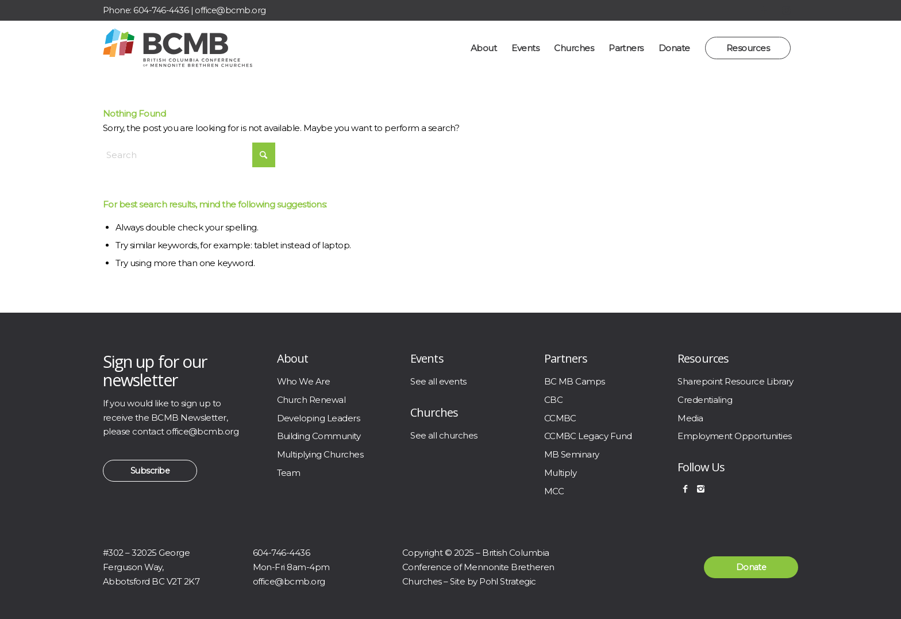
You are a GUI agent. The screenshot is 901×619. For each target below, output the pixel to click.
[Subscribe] (150, 471)
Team (289, 472)
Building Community (319, 435)
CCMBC (560, 418)
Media (690, 418)
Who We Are (303, 381)
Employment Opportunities (734, 435)
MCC (554, 491)
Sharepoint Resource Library (735, 381)
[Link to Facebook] (763, 10)
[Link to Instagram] (786, 10)
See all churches (444, 435)
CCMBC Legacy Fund (588, 435)
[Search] (189, 155)
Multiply (560, 472)
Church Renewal (311, 399)
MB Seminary (571, 454)
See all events (438, 381)
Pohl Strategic (507, 581)
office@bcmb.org (230, 10)
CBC (553, 399)
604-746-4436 (160, 10)
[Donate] (751, 567)
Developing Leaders (318, 418)
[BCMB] (177, 48)
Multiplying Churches (320, 454)
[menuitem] (483, 48)
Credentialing (704, 399)
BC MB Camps (574, 381)
